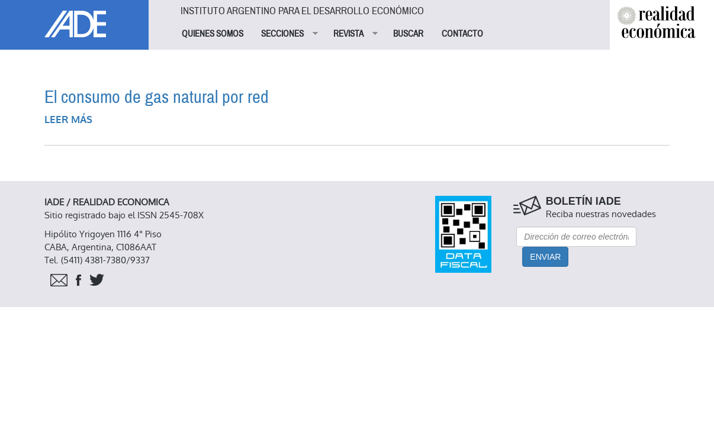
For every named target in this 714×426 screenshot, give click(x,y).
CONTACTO (462, 34)
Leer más (68, 120)
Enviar (545, 257)
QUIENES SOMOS (212, 34)
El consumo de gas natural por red (156, 97)
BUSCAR (408, 34)
